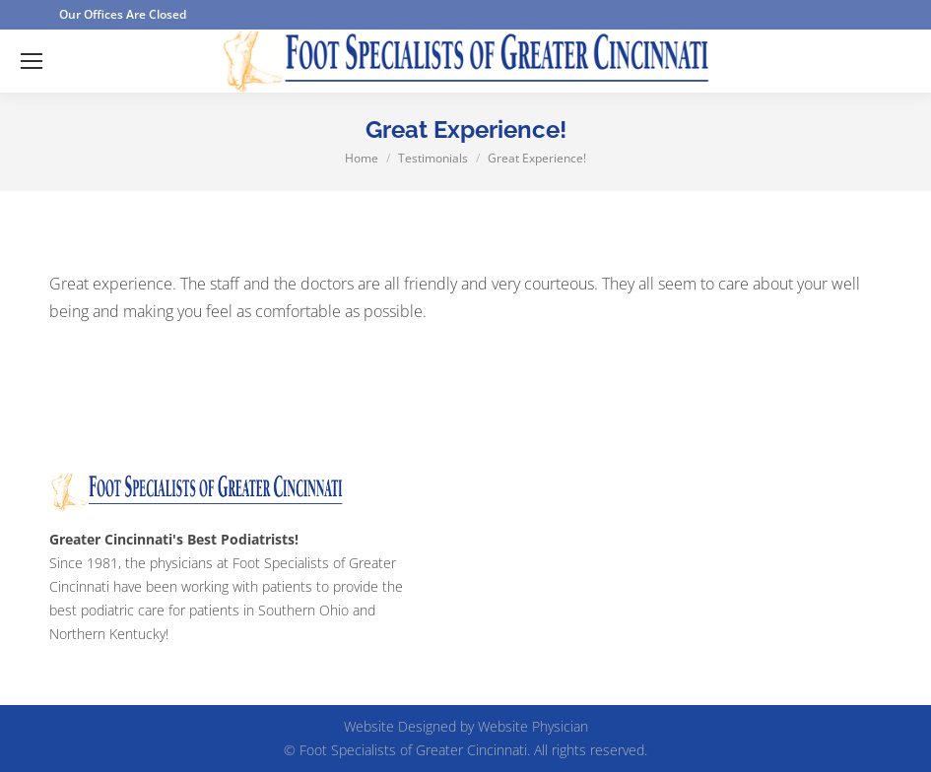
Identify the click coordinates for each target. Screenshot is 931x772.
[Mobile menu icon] (31, 61)
